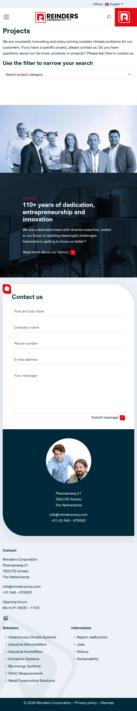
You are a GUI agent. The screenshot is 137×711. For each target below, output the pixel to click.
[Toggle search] (108, 17)
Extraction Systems (23, 658)
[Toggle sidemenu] (6, 17)
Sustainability (88, 658)
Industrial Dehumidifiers (27, 644)
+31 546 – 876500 (17, 592)
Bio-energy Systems (24, 666)
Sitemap (107, 702)
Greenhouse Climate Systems (32, 637)
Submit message (108, 417)
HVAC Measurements (25, 673)
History (83, 651)
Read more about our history (49, 252)
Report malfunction (92, 637)
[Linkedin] (6, 619)
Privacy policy (86, 702)
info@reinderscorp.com (68, 514)
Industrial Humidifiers (25, 651)
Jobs (81, 644)
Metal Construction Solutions (31, 680)
